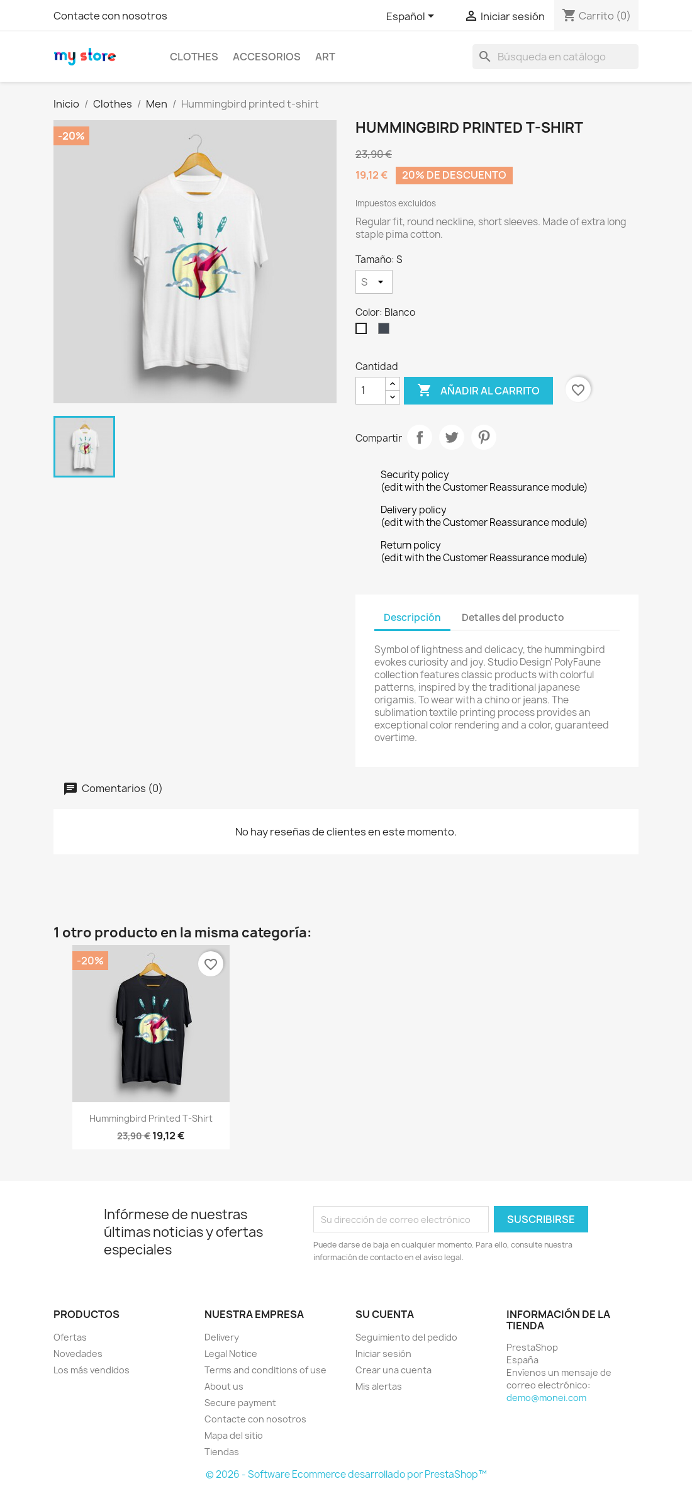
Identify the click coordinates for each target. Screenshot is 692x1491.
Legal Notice (230, 1354)
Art (325, 57)
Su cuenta (384, 1314)
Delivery (221, 1337)
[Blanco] (363, 331)
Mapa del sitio (233, 1435)
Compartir (419, 437)
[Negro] (386, 331)
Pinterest (483, 437)
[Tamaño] (374, 282)
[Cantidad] (370, 391)
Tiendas (221, 1452)
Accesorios (267, 57)
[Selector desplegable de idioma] (412, 17)
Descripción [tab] (412, 617)
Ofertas (70, 1337)
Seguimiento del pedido (406, 1337)
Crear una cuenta (393, 1370)
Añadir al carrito (478, 391)
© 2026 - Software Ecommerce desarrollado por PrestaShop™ (346, 1474)
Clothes (194, 57)
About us (223, 1386)
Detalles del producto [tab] (513, 617)
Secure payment (240, 1403)
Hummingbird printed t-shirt (151, 1118)
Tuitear (451, 437)
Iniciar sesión (383, 1354)
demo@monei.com (546, 1398)
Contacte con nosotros (110, 16)
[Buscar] (555, 56)
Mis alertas (378, 1386)
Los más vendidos (91, 1370)
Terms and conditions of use (265, 1370)
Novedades (78, 1354)
